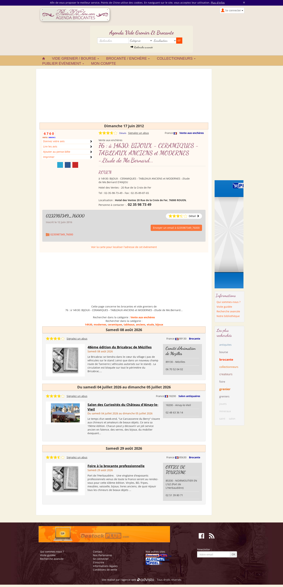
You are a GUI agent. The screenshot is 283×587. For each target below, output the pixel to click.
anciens (140, 324)
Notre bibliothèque (228, 316)
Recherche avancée (141, 47)
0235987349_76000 (65, 215)
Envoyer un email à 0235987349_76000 (176, 227)
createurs (225, 374)
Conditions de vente (105, 569)
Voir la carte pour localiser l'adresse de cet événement (124, 247)
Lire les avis (50, 146)
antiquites (225, 344)
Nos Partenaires (102, 555)
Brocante (194, 338)
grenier (224, 389)
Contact (97, 551)
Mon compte (103, 63)
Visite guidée (224, 306)
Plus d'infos (218, 2)
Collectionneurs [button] (176, 58)
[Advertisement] (124, 97)
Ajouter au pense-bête (56, 151)
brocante (226, 359)
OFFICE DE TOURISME (176, 469)
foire (222, 381)
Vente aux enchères (191, 133)
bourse (223, 352)
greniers (224, 396)
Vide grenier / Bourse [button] (75, 58)
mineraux (225, 411)
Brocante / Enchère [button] (128, 58)
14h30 (88, 324)
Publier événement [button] (63, 63)
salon (232, 418)
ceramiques (115, 324)
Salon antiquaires (189, 396)
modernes (100, 324)
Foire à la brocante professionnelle (116, 466)
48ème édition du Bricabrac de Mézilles (120, 347)
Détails (122, 133)
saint (222, 418)
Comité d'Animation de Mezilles (181, 351)
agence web (129, 579)
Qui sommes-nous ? (228, 302)
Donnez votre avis (54, 141)
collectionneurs (228, 367)
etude (150, 324)
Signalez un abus (138, 133)
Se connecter (101, 559)
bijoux (159, 324)
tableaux (129, 324)
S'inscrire (98, 562)
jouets (223, 404)
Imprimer (49, 157)
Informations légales (105, 566)
